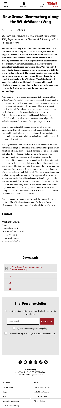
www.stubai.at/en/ (12, 241)
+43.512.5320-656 (24, 375)
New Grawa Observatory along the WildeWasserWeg (27, 268)
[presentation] (30, 342)
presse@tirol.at (37, 375)
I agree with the (32, 328)
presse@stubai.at (12, 238)
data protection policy (38, 328)
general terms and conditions (43, 333)
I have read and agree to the (32, 333)
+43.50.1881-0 (11, 235)
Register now (47, 321)
